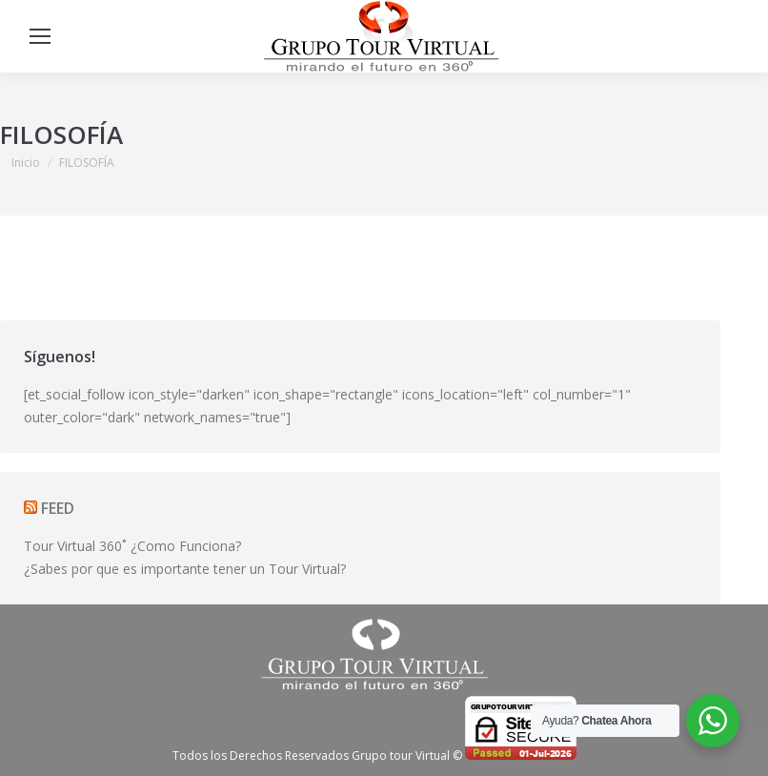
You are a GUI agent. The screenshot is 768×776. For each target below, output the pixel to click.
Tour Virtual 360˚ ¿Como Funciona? (132, 546)
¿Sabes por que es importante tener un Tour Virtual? (185, 569)
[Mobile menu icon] (40, 36)
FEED (57, 508)
